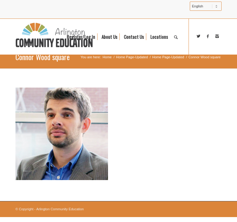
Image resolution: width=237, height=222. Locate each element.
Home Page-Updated (132, 57)
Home (107, 57)
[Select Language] (206, 6)
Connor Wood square (42, 56)
